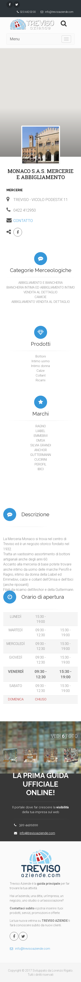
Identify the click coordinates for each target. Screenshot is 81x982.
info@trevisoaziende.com (59, 11)
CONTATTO (23, 220)
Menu (15, 39)
